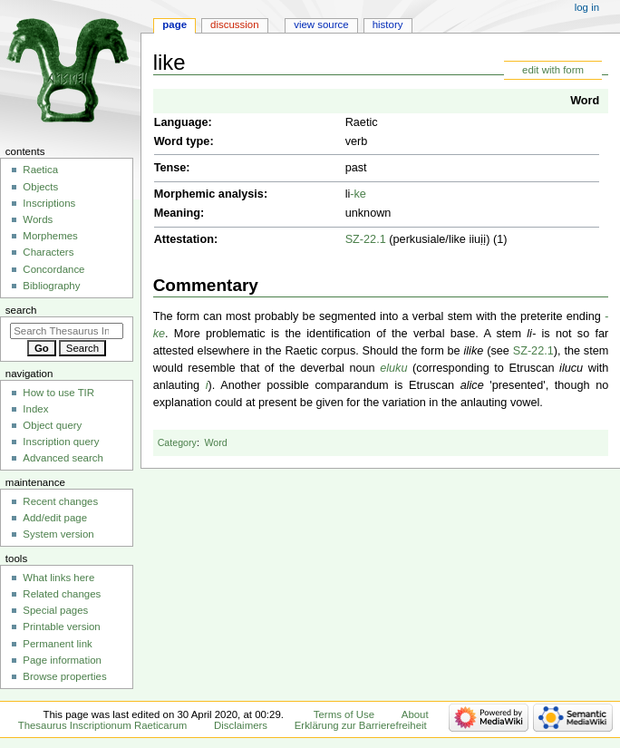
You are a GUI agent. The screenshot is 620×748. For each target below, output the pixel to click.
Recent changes (60, 501)
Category (177, 442)
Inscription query (61, 441)
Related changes (62, 593)
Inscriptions (49, 203)
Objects (40, 186)
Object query (52, 425)
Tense (170, 167)
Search (21, 310)
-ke (358, 194)
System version (58, 534)
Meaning (177, 213)
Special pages (55, 610)
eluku (393, 368)
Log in (587, 7)
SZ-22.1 (365, 239)
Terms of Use (344, 714)
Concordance (53, 269)
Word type (182, 141)
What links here (58, 577)
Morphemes (50, 235)
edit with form (553, 69)
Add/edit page (55, 517)
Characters (48, 252)
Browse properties (64, 676)
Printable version (61, 626)
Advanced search (63, 457)
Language (181, 122)
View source (321, 24)
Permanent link (57, 643)
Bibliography (51, 285)
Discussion (234, 24)
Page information (62, 660)
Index (35, 408)
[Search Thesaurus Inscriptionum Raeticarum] (66, 331)
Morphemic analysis (209, 194)
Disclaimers (240, 725)
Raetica (40, 169)
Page (174, 24)
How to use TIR (58, 392)
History (388, 24)
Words (38, 219)
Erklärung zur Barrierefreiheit (361, 725)
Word (584, 100)
